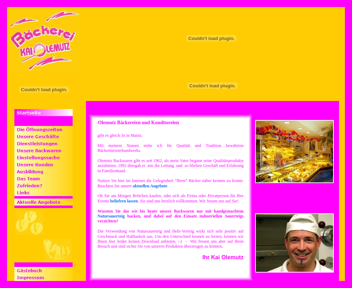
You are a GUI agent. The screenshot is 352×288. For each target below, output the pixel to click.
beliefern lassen (124, 201)
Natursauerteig (111, 216)
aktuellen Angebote (150, 185)
